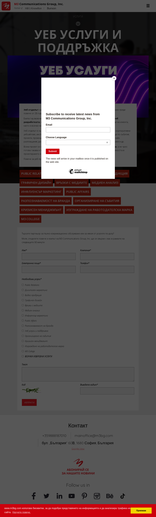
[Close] (114, 78)
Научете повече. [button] (21, 512)
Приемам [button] (141, 510)
